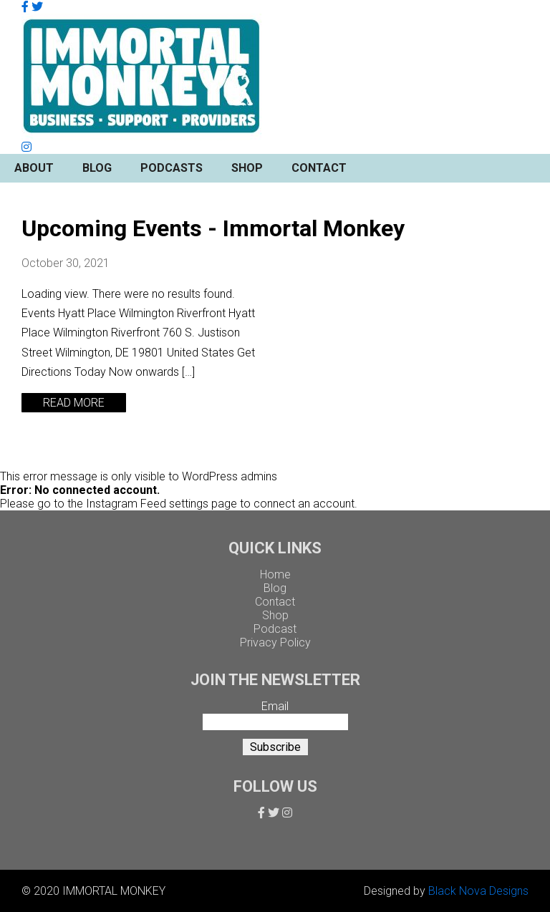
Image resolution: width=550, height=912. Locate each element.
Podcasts (171, 168)
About (34, 168)
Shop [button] (247, 168)
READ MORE (74, 402)
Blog (97, 168)
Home (275, 574)
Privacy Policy (275, 642)
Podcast (275, 629)
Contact (319, 168)
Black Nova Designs (478, 891)
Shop (275, 615)
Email (275, 706)
